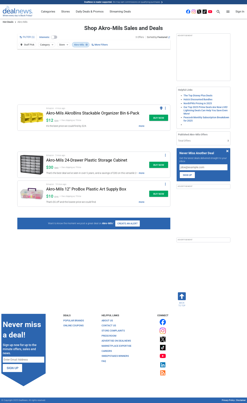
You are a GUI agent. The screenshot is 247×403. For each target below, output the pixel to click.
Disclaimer (241, 400)
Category (47, 44)
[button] (54, 37)
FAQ (104, 361)
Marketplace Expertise (116, 345)
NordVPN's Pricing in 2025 (198, 103)
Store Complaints (113, 330)
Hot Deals (8, 22)
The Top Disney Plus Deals (198, 95)
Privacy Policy (228, 400)
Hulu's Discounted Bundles (198, 99)
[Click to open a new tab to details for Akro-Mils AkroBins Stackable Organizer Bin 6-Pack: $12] (31, 117)
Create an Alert (127, 223)
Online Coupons (73, 325)
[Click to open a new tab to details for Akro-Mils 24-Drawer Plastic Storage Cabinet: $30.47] (31, 164)
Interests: (44, 37)
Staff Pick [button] (27, 44)
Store (64, 44)
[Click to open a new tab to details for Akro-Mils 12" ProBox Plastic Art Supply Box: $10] (31, 193)
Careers (107, 351)
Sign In (240, 11)
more (141, 126)
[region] (93, 77)
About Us (107, 320)
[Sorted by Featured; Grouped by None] (158, 37)
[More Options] (165, 108)
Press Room (109, 335)
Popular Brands (73, 320)
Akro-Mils (81, 44)
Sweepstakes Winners (115, 356)
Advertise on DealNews (116, 340)
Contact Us (109, 325)
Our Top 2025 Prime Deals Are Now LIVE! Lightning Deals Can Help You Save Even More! (206, 110)
